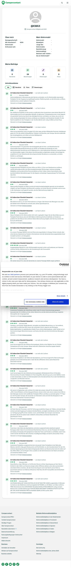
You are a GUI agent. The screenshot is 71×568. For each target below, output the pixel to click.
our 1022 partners (14, 274)
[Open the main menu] (67, 3)
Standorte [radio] (17, 87)
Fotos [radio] (26, 87)
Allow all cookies (58, 302)
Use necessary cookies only (35, 302)
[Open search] (62, 3)
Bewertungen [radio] (37, 87)
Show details (61, 296)
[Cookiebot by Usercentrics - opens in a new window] (61, 264)
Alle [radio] (8, 87)
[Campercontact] (11, 3)
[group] (35, 87)
